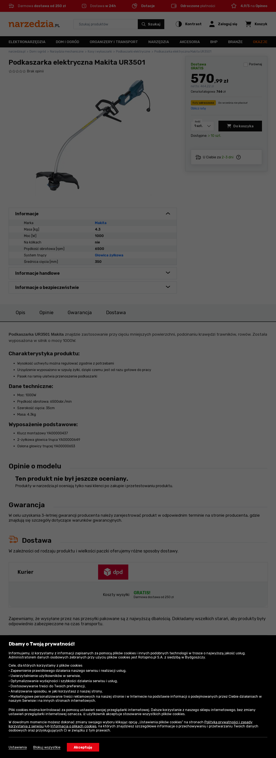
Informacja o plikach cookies (73, 726)
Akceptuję (83, 747)
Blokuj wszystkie (46, 747)
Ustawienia (18, 747)
